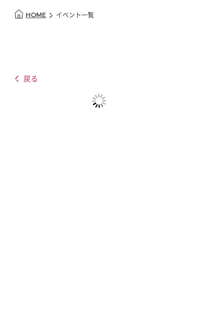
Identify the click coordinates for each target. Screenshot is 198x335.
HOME (36, 15)
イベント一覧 (75, 15)
